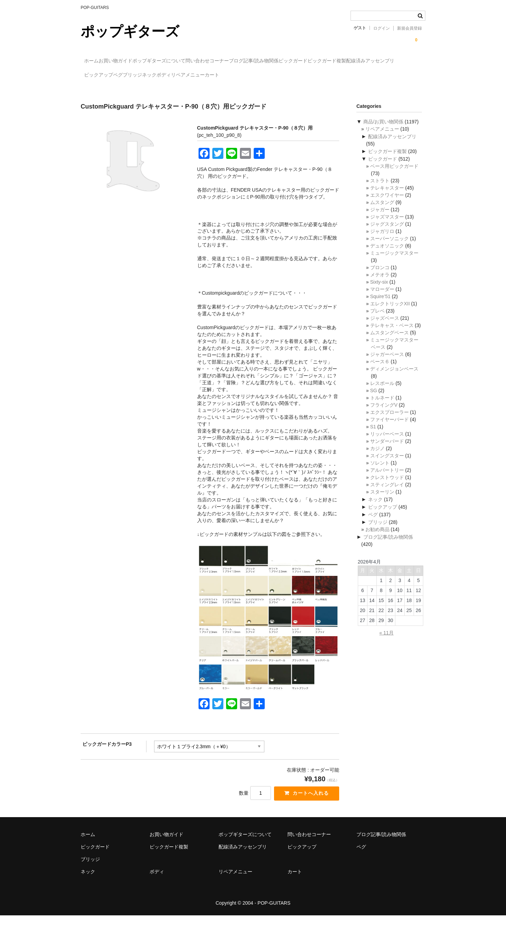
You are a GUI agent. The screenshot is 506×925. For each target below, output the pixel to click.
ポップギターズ (130, 31)
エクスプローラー (389, 420)
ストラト (379, 189)
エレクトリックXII (390, 312)
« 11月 (387, 641)
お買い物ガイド (133, 61)
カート (95, 90)
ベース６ (379, 370)
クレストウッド (387, 485)
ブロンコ (379, 275)
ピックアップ (217, 75)
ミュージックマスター (394, 261)
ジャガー (379, 218)
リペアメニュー (377, 75)
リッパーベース (387, 442)
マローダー (382, 297)
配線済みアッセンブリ (164, 75)
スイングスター (387, 464)
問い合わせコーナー (253, 61)
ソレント (379, 471)
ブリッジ (279, 75)
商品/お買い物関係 (383, 130)
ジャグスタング (387, 232)
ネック (310, 75)
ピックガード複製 (107, 75)
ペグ (250, 75)
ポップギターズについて (190, 61)
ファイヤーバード (389, 427)
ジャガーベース (387, 362)
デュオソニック (387, 254)
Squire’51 (380, 304)
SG (373, 398)
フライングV (383, 413)
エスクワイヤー (387, 203)
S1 (373, 435)
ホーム (95, 61)
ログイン (381, 28)
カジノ (377, 456)
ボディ (339, 75)
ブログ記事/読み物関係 (314, 61)
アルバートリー (387, 478)
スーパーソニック (389, 247)
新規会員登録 (409, 28)
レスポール (382, 391)
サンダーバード (387, 449)
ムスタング (382, 210)
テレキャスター (387, 196)
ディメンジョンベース (394, 377)
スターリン (382, 500)
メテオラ (379, 283)
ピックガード (367, 61)
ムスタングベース (389, 341)
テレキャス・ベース (392, 333)
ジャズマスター (387, 225)
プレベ (377, 319)
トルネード (382, 406)
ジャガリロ (382, 239)
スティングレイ (387, 493)
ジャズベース (384, 326)
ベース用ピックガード (394, 174)
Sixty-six (379, 290)
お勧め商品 (377, 537)
